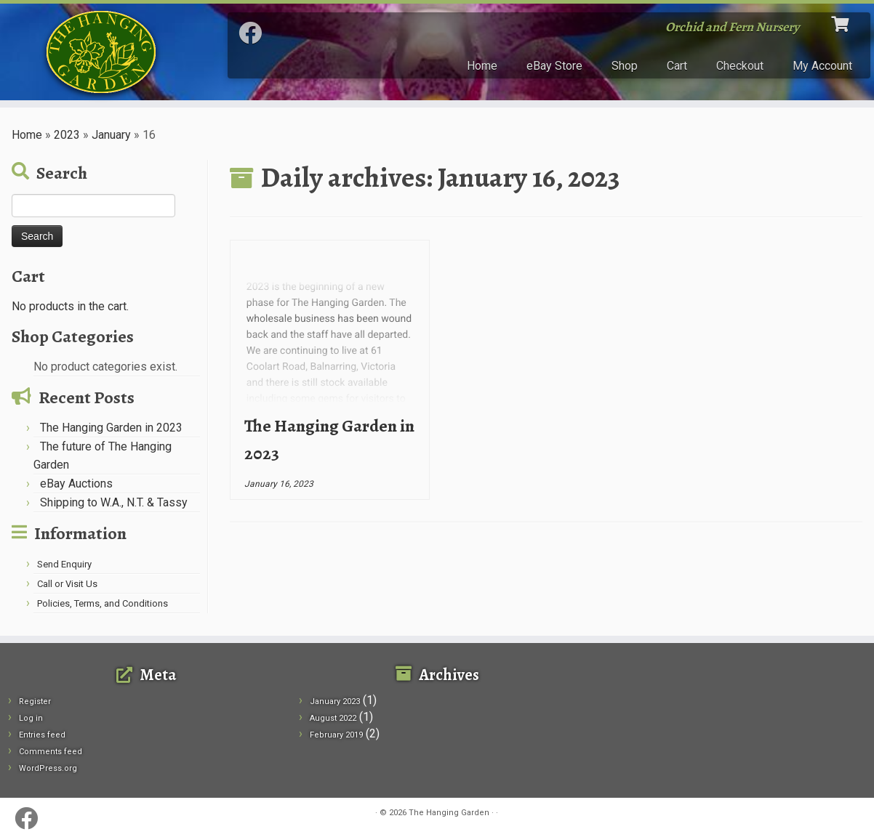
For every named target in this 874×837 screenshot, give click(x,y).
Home (482, 66)
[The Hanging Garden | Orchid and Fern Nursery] (100, 52)
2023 (67, 135)
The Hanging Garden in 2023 (111, 427)
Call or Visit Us (67, 583)
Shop (625, 66)
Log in (31, 718)
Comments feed (50, 751)
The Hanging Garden (449, 812)
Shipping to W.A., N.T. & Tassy (114, 502)
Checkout (739, 66)
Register (35, 701)
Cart (677, 66)
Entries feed (42, 735)
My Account (822, 66)
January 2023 (335, 701)
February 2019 (336, 735)
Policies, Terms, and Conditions (102, 603)
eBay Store (554, 66)
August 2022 (333, 718)
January (111, 135)
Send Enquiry (64, 564)
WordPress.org (48, 768)
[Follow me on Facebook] (254, 33)
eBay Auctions (76, 483)
